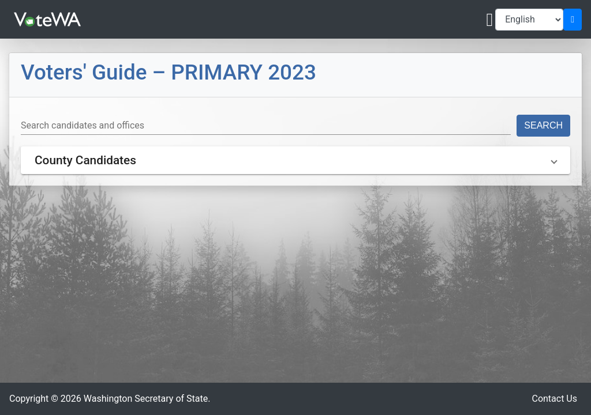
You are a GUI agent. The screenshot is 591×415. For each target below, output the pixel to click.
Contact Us (554, 398)
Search (543, 125)
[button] (295, 160)
